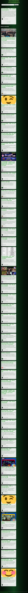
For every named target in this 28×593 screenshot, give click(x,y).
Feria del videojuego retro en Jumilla (8, 550)
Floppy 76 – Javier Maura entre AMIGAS (8, 467)
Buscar (16, 4)
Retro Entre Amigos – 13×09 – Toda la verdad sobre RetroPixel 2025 (8, 305)
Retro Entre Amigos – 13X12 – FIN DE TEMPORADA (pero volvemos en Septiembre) (8, 257)
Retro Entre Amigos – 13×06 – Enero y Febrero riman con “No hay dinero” (8, 343)
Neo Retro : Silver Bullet (6, 181)
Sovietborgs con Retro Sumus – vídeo (8, 276)
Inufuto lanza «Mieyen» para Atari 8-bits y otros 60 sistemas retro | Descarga (9, 362)
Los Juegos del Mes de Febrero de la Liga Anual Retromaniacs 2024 (8, 531)
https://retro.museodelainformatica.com (14, 2)
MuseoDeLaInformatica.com (4, 592)
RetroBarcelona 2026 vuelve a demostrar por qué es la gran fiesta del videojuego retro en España (8, 39)
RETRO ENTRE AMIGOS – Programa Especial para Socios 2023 (7, 578)
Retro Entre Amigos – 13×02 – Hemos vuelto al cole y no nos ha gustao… (8, 411)
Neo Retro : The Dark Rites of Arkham (8, 114)
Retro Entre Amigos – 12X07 (6, 504)
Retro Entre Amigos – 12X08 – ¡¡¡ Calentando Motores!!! (7, 486)
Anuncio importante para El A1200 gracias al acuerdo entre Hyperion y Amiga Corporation (9, 86)
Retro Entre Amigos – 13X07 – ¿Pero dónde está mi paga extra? (8, 325)
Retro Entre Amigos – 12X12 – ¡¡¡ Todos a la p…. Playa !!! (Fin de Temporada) (8, 431)
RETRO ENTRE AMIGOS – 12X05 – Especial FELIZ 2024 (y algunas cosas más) (8, 560)
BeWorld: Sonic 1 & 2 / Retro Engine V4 (8, 190)
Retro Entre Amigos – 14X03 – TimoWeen (8, 173)
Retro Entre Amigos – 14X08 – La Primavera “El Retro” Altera (7, 76)
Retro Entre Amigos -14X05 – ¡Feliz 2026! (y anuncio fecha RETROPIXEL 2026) (9, 134)
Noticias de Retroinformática (14, 0)
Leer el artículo (8, 21)
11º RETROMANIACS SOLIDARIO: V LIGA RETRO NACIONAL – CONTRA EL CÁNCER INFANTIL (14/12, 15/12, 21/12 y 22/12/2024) (8, 392)
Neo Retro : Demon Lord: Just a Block (8, 48)
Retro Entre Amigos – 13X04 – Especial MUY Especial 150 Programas (8, 381)
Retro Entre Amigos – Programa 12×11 (8, 440)
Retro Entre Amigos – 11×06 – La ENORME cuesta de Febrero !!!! (9, 9)
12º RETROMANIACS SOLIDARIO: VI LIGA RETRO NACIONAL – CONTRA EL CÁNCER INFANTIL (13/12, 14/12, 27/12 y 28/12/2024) (8, 163)
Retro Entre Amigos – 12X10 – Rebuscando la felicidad (7, 449)
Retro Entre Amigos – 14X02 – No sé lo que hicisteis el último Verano (8, 200)
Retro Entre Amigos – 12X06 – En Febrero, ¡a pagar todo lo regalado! (9, 541)
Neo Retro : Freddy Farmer (6, 334)
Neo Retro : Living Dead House (7, 67)
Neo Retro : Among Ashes (6, 352)
